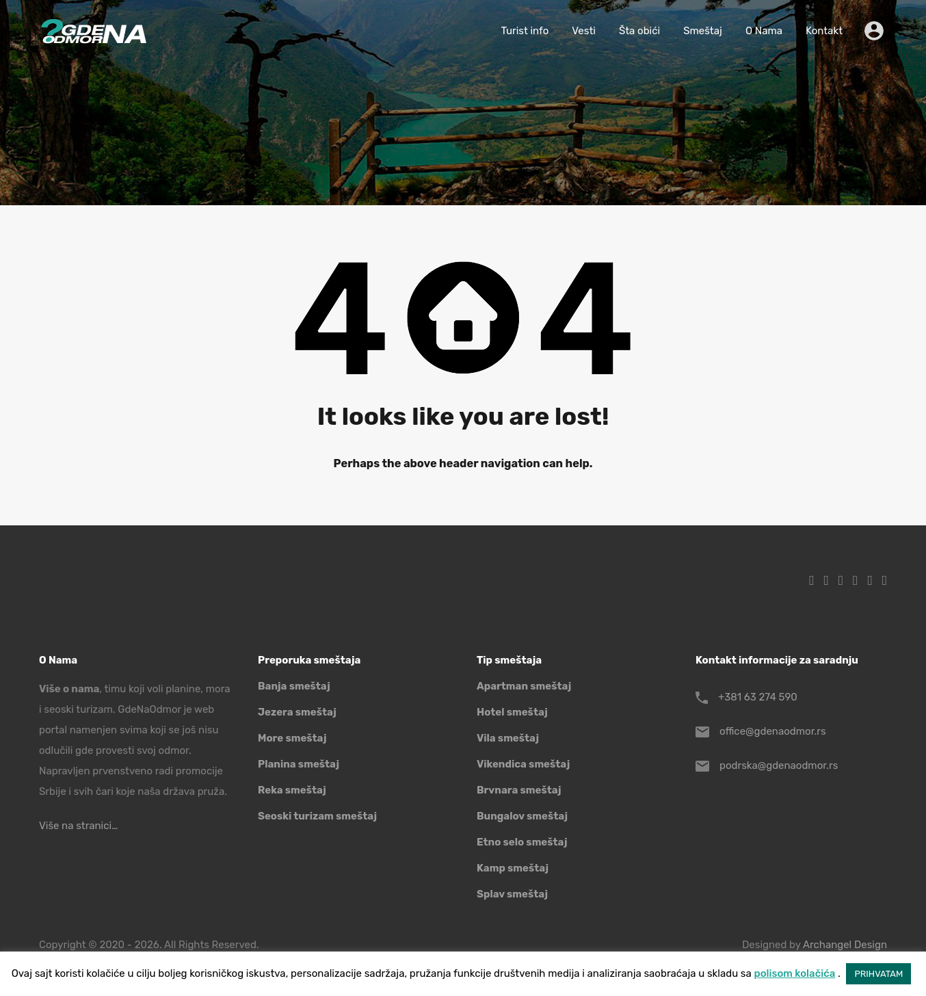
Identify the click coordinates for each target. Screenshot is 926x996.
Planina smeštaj (298, 764)
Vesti (584, 31)
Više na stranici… (78, 826)
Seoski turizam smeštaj (317, 816)
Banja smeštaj (294, 686)
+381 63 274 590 (757, 697)
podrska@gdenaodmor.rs (778, 765)
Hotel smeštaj (512, 712)
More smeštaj (292, 738)
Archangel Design (845, 945)
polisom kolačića (794, 973)
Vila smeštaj (508, 738)
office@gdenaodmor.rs (772, 731)
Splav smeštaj (512, 894)
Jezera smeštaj (297, 712)
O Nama (763, 31)
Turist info (524, 31)
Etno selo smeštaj (522, 842)
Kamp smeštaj (512, 868)
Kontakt (824, 31)
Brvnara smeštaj (519, 790)
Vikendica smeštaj (523, 764)
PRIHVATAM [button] (878, 974)
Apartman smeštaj (524, 686)
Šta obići (639, 31)
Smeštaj (702, 31)
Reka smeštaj (292, 790)
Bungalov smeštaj (522, 816)
